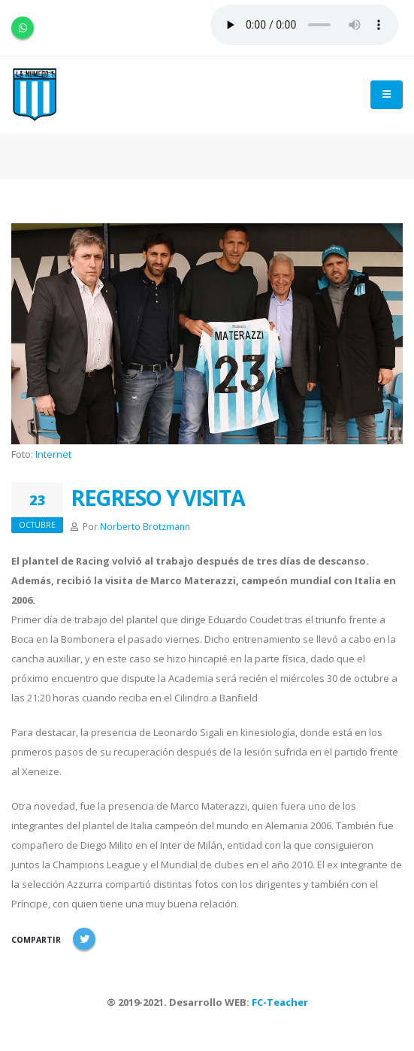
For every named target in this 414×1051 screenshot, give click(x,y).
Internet (53, 454)
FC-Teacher (280, 1002)
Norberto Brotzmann (145, 526)
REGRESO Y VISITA (157, 497)
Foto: (23, 454)
